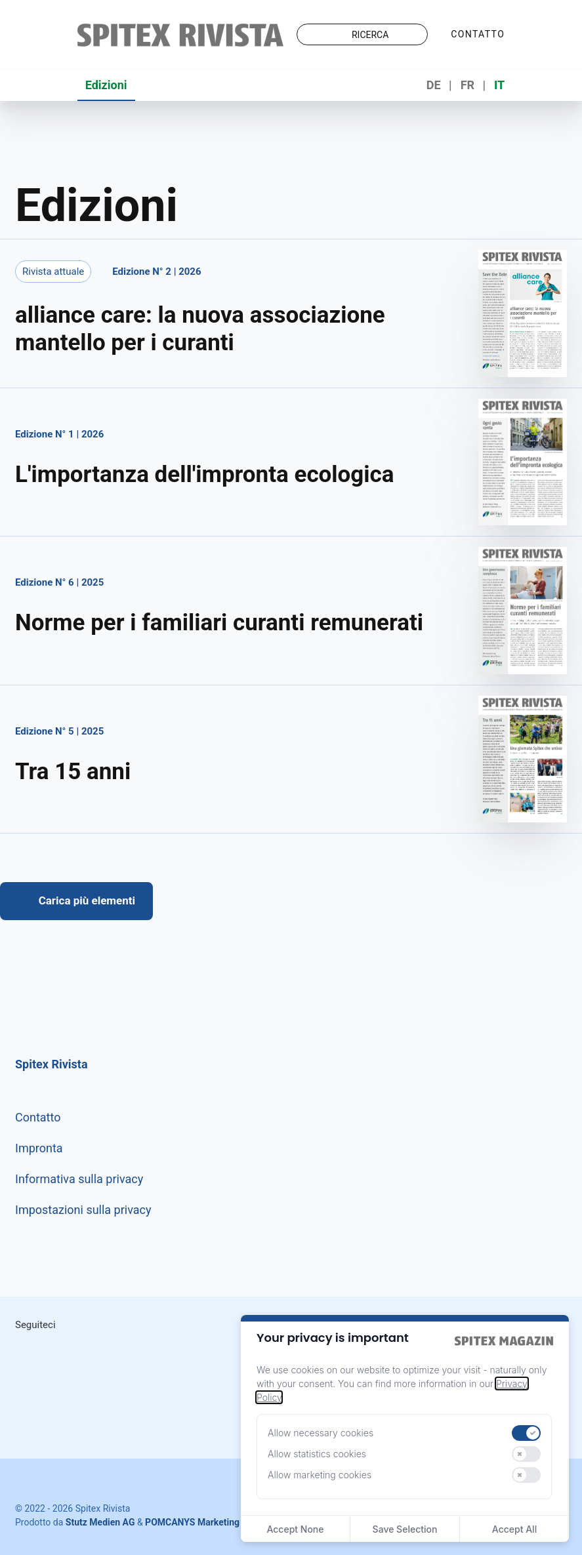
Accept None (294, 1529)
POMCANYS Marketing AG (199, 1522)
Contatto (478, 34)
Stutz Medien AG (100, 1522)
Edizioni (106, 85)
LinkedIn (92, 1353)
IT (499, 85)
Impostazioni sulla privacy (83, 1210)
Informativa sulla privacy (79, 1179)
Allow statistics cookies (317, 1453)
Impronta (39, 1148)
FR (467, 85)
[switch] (526, 1433)
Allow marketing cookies (319, 1474)
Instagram (37, 1353)
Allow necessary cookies (320, 1432)
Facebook (148, 1353)
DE (433, 85)
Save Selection (405, 1529)
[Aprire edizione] (291, 315)
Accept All (514, 1529)
